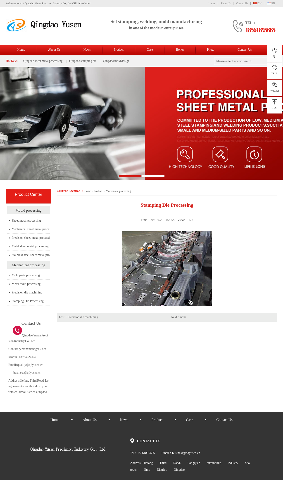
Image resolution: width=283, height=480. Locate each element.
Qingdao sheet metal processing (43, 61)
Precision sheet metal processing (32, 237)
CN (257, 3)
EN (271, 3)
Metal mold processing (26, 284)
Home (212, 3)
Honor (180, 49)
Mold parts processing (26, 275)
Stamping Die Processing (28, 301)
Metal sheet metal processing (30, 246)
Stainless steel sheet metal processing (35, 255)
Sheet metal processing (26, 220)
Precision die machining (83, 317)
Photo (210, 49)
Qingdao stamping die (83, 61)
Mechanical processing (118, 191)
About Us (226, 3)
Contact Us (242, 3)
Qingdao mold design (116, 61)
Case (150, 49)
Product (119, 49)
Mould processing (28, 210)
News (87, 49)
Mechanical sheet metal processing (34, 229)
